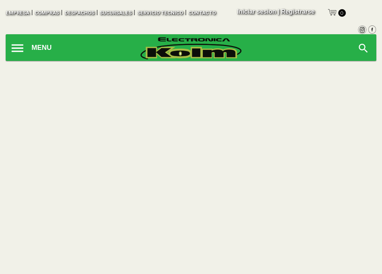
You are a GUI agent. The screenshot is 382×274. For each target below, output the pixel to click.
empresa (17, 12)
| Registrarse (296, 11)
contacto (202, 12)
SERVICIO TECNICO (160, 12)
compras (47, 12)
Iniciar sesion (256, 11)
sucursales (116, 12)
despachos (79, 12)
